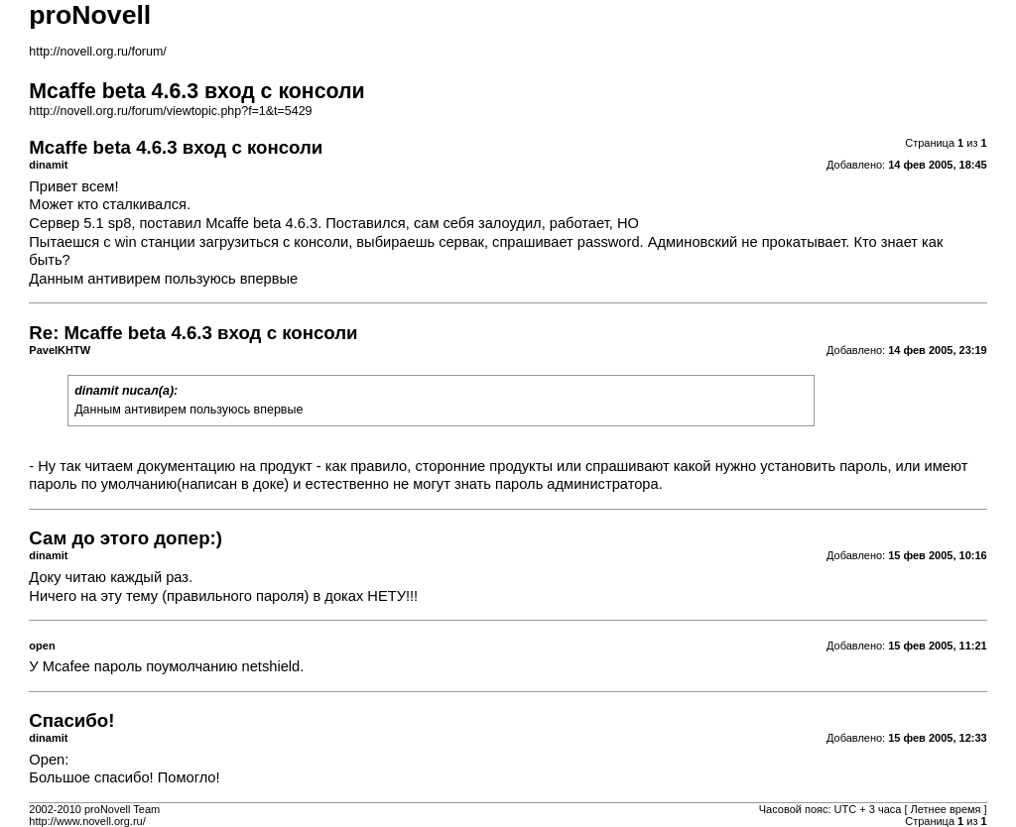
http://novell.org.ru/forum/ (97, 52)
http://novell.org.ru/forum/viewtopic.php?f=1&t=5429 (170, 111)
